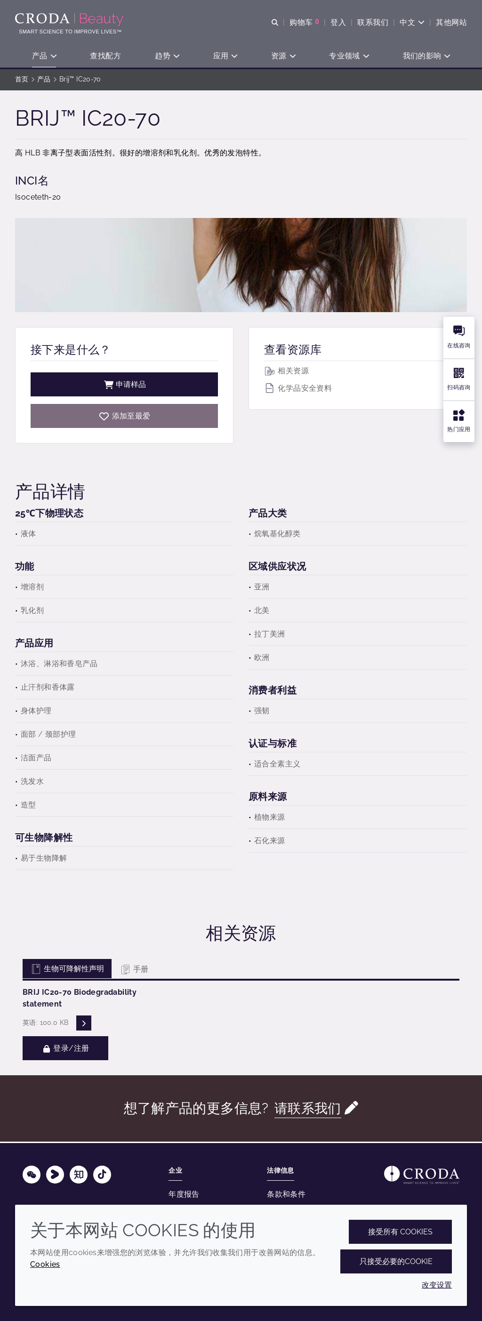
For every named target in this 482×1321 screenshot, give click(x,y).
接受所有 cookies (400, 1231)
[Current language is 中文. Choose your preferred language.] (412, 22)
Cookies (45, 1264)
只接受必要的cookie (396, 1261)
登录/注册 (65, 1049)
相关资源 (286, 372)
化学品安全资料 (298, 389)
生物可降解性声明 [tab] (67, 970)
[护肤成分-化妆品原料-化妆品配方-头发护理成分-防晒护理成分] (70, 19)
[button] (44, 56)
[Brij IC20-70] (124, 417)
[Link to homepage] (421, 1175)
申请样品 (124, 385)
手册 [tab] (134, 970)
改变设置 (437, 1285)
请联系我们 (307, 1110)
